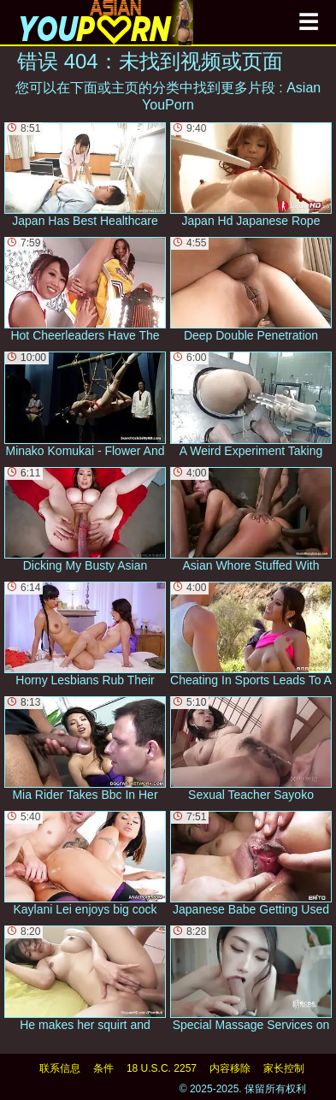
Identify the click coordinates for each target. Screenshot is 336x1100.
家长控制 (283, 1068)
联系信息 (59, 1068)
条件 (103, 1068)
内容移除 (230, 1068)
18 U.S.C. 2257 (162, 1068)
